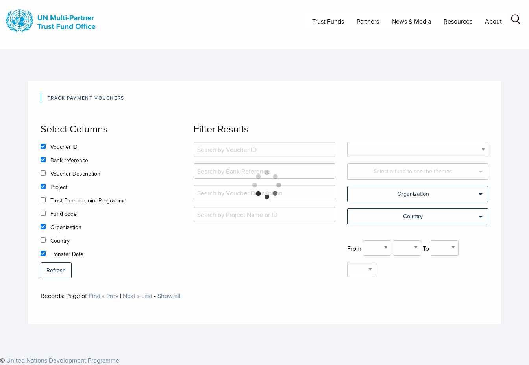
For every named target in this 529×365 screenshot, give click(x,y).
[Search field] (515, 20)
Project (58, 187)
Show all (169, 295)
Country (60, 241)
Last (146, 295)
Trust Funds (328, 21)
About (493, 21)
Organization (65, 227)
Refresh (56, 270)
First (94, 295)
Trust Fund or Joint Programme (88, 200)
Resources (458, 21)
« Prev (110, 295)
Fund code (63, 214)
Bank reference (69, 160)
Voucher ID (64, 147)
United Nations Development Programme (62, 360)
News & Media (411, 21)
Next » (131, 295)
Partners (368, 21)
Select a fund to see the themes (413, 171)
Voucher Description (75, 174)
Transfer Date (66, 254)
